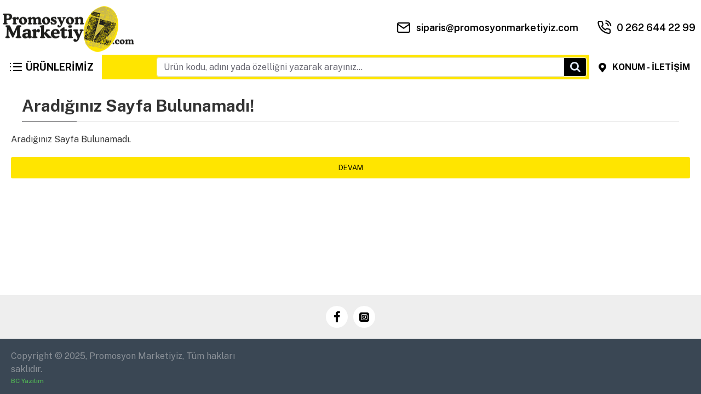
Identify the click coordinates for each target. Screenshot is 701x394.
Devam (350, 168)
